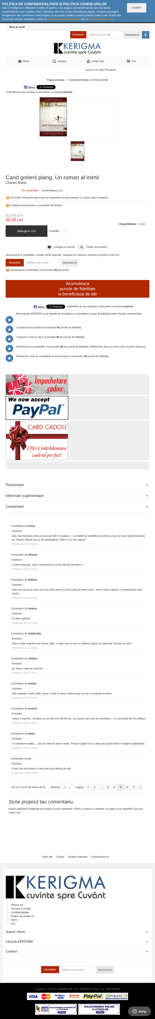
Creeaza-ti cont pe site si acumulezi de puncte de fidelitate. (50, 337)
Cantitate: (54, 231)
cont (18, 812)
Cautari (60, 856)
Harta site (47, 856)
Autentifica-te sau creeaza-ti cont (24, 92)
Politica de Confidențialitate (63, 19)
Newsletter (78, 34)
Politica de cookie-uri (22, 916)
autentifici (127, 808)
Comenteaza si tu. (52, 190)
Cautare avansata (78, 856)
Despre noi (17, 905)
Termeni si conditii (21, 908)
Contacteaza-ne (100, 856)
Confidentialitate (20, 912)
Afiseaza (55, 787)
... (101, 787)
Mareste (77, 116)
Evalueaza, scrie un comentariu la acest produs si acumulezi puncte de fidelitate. (62, 356)
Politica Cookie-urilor (101, 19)
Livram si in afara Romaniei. (100, 69)
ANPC (14, 920)
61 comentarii (30, 190)
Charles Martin (16, 182)
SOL (13, 923)
